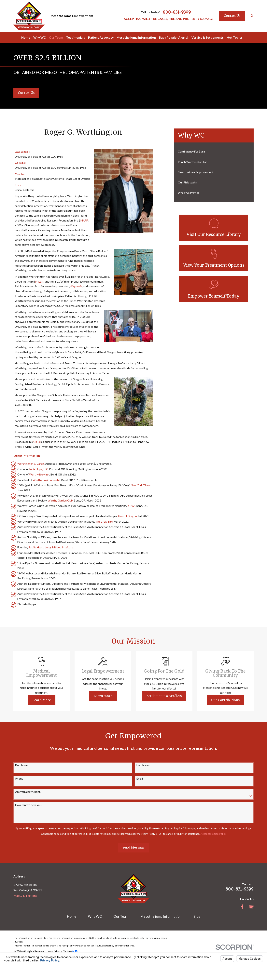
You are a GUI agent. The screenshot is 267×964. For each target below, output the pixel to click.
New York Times (141, 485)
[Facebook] (242, 906)
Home (71, 916)
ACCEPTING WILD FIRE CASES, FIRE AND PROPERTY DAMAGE (169, 18)
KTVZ (131, 505)
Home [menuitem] (25, 37)
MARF (84, 220)
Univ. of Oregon (127, 516)
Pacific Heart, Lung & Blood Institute (50, 547)
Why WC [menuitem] (39, 37)
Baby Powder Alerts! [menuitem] (173, 37)
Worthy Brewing (39, 474)
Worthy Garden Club (60, 500)
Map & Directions (25, 895)
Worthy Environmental (46, 480)
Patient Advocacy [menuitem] (101, 37)
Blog (196, 916)
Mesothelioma (61, 16)
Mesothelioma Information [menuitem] (136, 37)
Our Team (121, 916)
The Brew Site (104, 521)
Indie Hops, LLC (38, 469)
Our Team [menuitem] (56, 37)
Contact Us (232, 16)
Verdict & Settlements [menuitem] (207, 37)
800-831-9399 (177, 12)
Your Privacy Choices (62, 951)
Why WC (95, 916)
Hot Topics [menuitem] (235, 37)
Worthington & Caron (30, 463)
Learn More (47, 700)
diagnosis (76, 286)
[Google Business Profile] (251, 906)
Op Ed (37, 441)
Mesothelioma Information (160, 916)
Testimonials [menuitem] (75, 37)
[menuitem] (214, 152)
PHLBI (39, 281)
